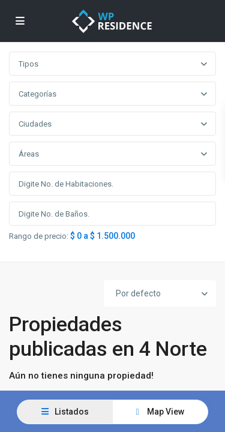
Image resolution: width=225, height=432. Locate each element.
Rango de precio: (38, 236)
